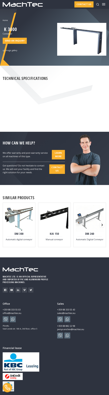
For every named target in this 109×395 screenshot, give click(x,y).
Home (5, 20)
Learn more (58, 154)
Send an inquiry (15, 40)
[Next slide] (102, 225)
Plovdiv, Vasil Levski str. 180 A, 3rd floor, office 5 (20, 327)
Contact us (84, 4)
